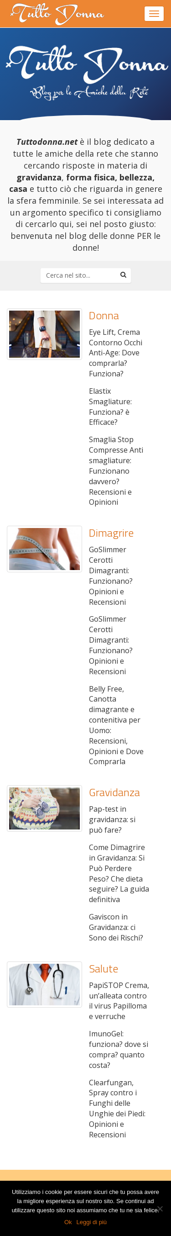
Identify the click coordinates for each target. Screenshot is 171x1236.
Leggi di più (92, 1222)
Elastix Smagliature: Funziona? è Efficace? (110, 407)
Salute (103, 968)
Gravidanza (114, 792)
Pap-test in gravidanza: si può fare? (112, 819)
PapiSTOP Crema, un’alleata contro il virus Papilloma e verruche (119, 1001)
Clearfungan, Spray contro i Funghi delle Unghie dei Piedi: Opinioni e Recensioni (117, 1109)
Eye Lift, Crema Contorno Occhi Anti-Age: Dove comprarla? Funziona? (115, 353)
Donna (104, 315)
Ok (68, 1222)
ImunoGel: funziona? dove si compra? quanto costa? (118, 1049)
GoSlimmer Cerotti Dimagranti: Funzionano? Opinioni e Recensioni (111, 575)
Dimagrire (111, 532)
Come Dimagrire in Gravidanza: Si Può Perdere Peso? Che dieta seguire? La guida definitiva (119, 873)
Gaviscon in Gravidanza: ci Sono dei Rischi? (116, 927)
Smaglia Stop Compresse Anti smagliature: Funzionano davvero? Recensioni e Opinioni (116, 470)
